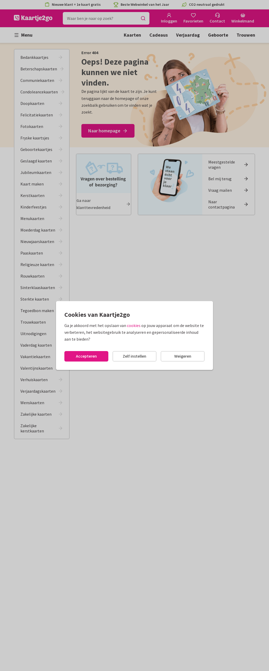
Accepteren (86, 356)
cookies (134, 325)
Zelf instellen (134, 356)
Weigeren (182, 356)
